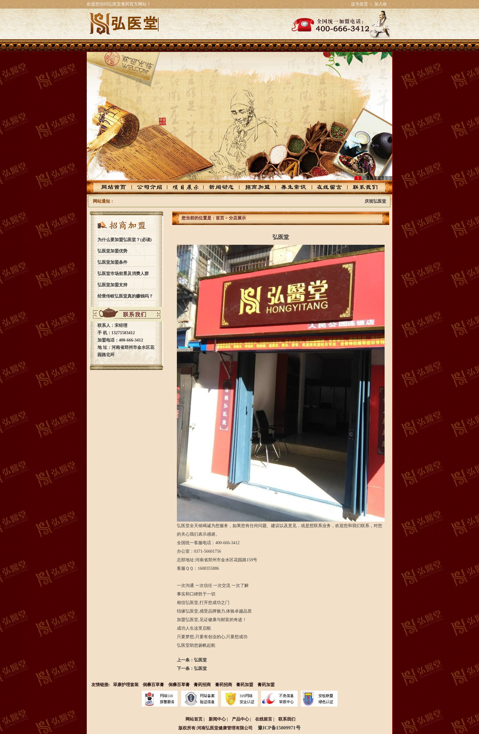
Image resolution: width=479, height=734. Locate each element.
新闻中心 (217, 719)
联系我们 (360, 187)
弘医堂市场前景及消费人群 (123, 273)
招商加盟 (257, 187)
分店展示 (237, 218)
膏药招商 (202, 684)
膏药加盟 (244, 684)
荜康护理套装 (126, 684)
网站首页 (118, 187)
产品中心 (187, 187)
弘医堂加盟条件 (112, 262)
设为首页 (359, 4)
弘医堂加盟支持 (112, 285)
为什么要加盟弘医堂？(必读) (124, 239)
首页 (220, 218)
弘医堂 (200, 660)
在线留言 (326, 187)
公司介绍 (153, 187)
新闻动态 (222, 187)
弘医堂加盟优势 (112, 251)
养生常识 (291, 187)
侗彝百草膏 (153, 684)
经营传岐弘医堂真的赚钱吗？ (125, 296)
